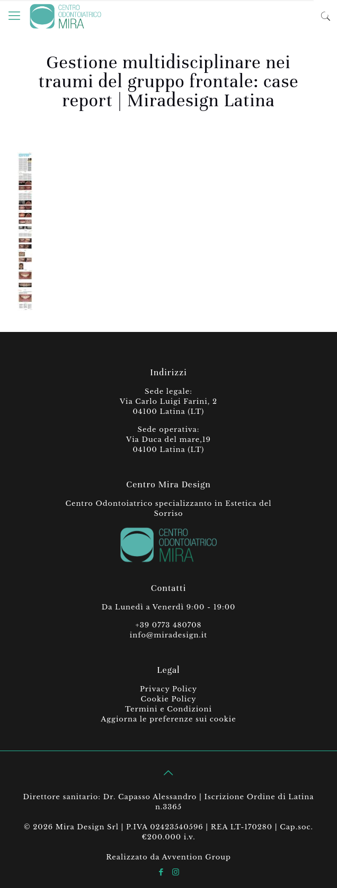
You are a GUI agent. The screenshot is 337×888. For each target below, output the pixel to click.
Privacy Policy (168, 688)
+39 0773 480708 (169, 625)
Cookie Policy (168, 699)
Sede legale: (168, 391)
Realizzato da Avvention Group (168, 857)
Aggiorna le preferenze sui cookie (168, 719)
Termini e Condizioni (168, 709)
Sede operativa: (169, 429)
